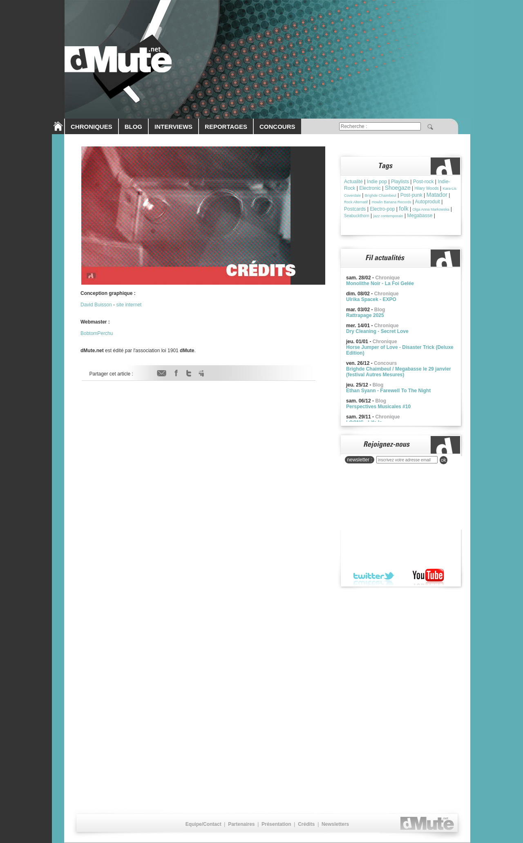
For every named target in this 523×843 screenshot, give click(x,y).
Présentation (276, 824)
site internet (128, 305)
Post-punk (411, 195)
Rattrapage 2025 (365, 315)
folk (403, 208)
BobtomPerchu (96, 333)
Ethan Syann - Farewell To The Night (388, 390)
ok (443, 460)
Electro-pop (382, 209)
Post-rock (423, 181)
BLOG (133, 126)
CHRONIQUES (91, 126)
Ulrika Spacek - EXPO (371, 299)
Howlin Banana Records (391, 202)
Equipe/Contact (203, 824)
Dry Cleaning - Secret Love (377, 331)
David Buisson (96, 305)
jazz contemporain (388, 216)
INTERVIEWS (173, 126)
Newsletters (335, 824)
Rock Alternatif (356, 202)
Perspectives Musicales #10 (378, 406)
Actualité (353, 181)
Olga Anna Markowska (430, 209)
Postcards (355, 209)
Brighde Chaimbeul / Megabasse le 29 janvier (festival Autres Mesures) (398, 372)
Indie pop (377, 181)
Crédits (306, 824)
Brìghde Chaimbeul (380, 195)
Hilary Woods (426, 188)
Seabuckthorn (356, 216)
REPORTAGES (226, 126)
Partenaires (241, 824)
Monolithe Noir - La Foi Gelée (380, 283)
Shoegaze (398, 187)
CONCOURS (277, 126)
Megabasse (419, 215)
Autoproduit (427, 202)
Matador (437, 194)
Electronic (370, 188)
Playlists (400, 181)
